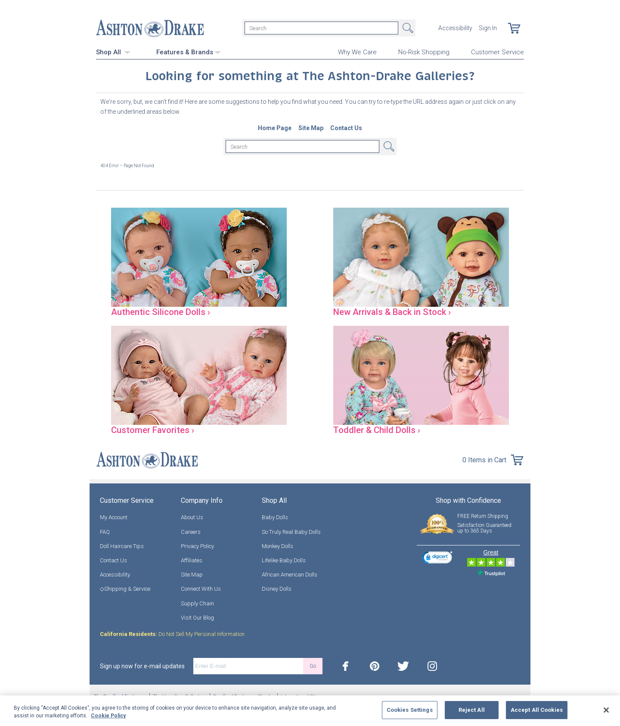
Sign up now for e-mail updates (142, 666)
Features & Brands (188, 52)
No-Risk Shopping (424, 52)
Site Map (192, 574)
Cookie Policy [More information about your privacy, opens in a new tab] (108, 716)
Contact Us (113, 560)
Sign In (488, 28)
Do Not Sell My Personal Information (172, 633)
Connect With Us (201, 589)
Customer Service (497, 52)
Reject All (472, 710)
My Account (113, 517)
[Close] (606, 710)
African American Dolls (289, 574)
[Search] (321, 28)
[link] (437, 558)
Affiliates (191, 560)
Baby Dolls (275, 517)
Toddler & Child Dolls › (377, 429)
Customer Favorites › (154, 429)
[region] (310, 710)
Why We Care (357, 52)
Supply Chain (197, 603)
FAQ (105, 531)
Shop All (113, 52)
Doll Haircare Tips (122, 545)
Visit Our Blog (197, 617)
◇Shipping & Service (125, 589)
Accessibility (455, 28)
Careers (191, 531)
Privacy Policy (197, 545)
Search (406, 28)
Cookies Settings (410, 710)
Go (313, 666)
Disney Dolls (276, 589)
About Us (192, 517)
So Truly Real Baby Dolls (291, 531)
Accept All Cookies (537, 710)
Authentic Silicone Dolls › (161, 311)
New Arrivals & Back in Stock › (394, 311)
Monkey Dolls (277, 545)
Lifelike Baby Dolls (284, 560)
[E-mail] (248, 665)
